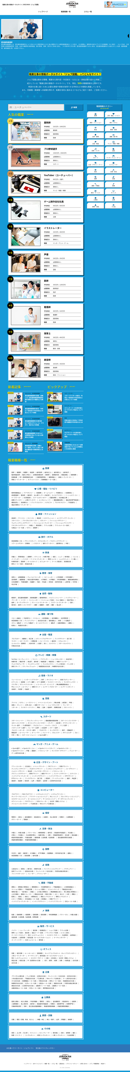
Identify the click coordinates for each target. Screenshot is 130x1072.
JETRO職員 (41, 853)
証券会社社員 (29, 871)
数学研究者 (58, 582)
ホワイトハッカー (17, 801)
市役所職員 (33, 1001)
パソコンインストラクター (20, 804)
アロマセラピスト (60, 502)
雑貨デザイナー (46, 773)
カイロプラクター (57, 495)
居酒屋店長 (67, 561)
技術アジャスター (17, 871)
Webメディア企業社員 (47, 804)
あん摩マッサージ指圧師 (42, 495)
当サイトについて (38, 1064)
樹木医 (14, 605)
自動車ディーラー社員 (43, 986)
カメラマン (52, 643)
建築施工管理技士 (23, 887)
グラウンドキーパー (69, 723)
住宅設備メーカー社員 (32, 899)
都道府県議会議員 (17, 837)
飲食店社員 (28, 564)
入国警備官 (69, 817)
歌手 (42, 680)
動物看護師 (33, 598)
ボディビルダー (67, 733)
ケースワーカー (16, 498)
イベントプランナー (39, 766)
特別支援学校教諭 (33, 579)
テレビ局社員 (60, 664)
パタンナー (43, 520)
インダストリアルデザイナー (55, 769)
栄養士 (14, 557)
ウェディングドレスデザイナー (21, 523)
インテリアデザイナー (39, 776)
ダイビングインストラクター (37, 723)
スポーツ (95, 157)
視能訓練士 (64, 475)
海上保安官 (53, 817)
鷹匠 (52, 605)
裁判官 (50, 833)
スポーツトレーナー (18, 721)
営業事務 (35, 915)
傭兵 (74, 1033)
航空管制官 (64, 618)
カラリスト (73, 773)
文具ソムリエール (30, 940)
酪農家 (42, 605)
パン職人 (74, 559)
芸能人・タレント (17, 705)
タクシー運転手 (16, 623)
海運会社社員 (22, 625)
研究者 (51, 582)
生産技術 (14, 937)
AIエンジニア (54, 796)
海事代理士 (41, 835)
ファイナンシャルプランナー (53, 869)
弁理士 (14, 835)
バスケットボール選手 (19, 728)
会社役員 (75, 960)
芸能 (113, 150)
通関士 (70, 623)
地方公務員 (24, 1001)
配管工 (14, 897)
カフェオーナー (45, 561)
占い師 (19, 1033)
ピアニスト (15, 682)
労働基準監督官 (58, 835)
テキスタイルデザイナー (19, 525)
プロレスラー (56, 733)
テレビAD (70, 664)
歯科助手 (66, 472)
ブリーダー (15, 600)
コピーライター (24, 641)
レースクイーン (31, 702)
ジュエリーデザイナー (18, 771)
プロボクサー (43, 730)
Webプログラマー (28, 794)
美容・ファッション (95, 122)
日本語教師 (15, 582)
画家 (68, 778)
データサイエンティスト (65, 799)
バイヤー (14, 930)
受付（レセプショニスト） (36, 935)
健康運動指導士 (59, 500)
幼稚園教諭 (21, 577)
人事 (45, 960)
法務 (49, 835)
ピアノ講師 (31, 682)
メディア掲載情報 (94, 1064)
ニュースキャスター (57, 659)
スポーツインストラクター (69, 721)
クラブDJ (14, 684)
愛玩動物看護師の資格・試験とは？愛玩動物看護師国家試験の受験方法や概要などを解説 (34, 398)
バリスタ (25, 559)
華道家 (38, 781)
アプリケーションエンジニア (38, 796)
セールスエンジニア (34, 799)
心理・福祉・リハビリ (113, 114)
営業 (13, 953)
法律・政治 (113, 171)
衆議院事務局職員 (17, 840)
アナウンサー (44, 659)
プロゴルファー (38, 725)
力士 (76, 733)
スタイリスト (16, 520)
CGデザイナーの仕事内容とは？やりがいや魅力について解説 (73, 434)
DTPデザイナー (69, 776)
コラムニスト (62, 641)
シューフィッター (25, 930)
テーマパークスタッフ (19, 935)
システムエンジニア (42, 794)
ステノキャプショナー (29, 666)
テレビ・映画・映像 (113, 143)
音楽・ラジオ (95, 150)
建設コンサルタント (47, 897)
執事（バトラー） (17, 1035)
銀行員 (30, 869)
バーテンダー (16, 559)
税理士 (23, 869)
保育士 (47, 333)
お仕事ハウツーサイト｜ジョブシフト (20, 1048)
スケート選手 (54, 728)
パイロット (36, 618)
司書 (38, 582)
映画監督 (43, 662)
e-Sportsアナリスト (18, 751)
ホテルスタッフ (43, 541)
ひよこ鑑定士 (60, 600)
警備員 (26, 819)
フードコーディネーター (38, 559)
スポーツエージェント (29, 735)
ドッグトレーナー (71, 598)
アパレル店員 (48, 525)
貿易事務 (27, 856)
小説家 (39, 643)
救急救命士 (37, 817)
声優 (46, 254)
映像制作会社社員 (58, 666)
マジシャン (33, 1033)
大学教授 (44, 579)
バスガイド (36, 543)
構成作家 (22, 662)
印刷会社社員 (16, 646)
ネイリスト (30, 518)
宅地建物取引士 (46, 887)
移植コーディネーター (18, 480)
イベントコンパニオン (45, 702)
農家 (35, 605)
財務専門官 (70, 1004)
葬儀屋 (63, 1019)
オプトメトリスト (33, 480)
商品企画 (14, 960)
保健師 (25, 472)
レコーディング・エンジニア (45, 684)
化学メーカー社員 (30, 983)
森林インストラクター (25, 605)
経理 (50, 960)
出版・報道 (95, 143)
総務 (55, 960)
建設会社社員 (38, 894)
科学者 (75, 582)
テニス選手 (63, 725)
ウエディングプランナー (58, 541)
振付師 (58, 723)
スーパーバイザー (17, 940)
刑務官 (62, 817)
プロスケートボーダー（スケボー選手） (24, 730)
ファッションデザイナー (57, 520)
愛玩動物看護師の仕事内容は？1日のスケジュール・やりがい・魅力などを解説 (34, 423)
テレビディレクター (34, 664)
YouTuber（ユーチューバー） (59, 175)
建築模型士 (35, 887)
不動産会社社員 (67, 889)
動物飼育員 (43, 598)
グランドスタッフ (30, 541)
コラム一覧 (88, 12)
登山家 (59, 605)
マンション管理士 (17, 889)
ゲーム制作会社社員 (54, 201)
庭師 (13, 602)
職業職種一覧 (66, 12)
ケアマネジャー (28, 493)
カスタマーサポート (53, 935)
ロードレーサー (24, 733)
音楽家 (14, 689)
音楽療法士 (24, 502)
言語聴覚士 (68, 493)
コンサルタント (30, 1035)
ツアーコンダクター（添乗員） (21, 543)
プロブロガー (16, 639)
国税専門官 (60, 1004)
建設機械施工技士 (56, 892)
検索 (74, 107)
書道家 (14, 781)
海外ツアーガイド (48, 543)
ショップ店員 (53, 930)
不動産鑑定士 (57, 887)
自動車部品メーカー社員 (19, 988)
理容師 (39, 518)
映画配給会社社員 (44, 666)
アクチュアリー (69, 869)
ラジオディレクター (70, 682)
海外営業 (35, 856)
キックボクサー (55, 730)
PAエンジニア (16, 687)
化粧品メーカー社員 (18, 528)
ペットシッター (34, 600)
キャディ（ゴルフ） (51, 725)
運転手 (53, 623)
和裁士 (31, 525)
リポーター (15, 707)
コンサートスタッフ (66, 687)
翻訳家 (25, 853)
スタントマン (68, 707)
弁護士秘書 (21, 833)
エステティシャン (48, 518)
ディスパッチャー (30, 621)
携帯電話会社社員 (48, 988)
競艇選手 (14, 733)
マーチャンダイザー (60, 937)
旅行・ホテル (113, 122)
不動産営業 (28, 889)
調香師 (35, 528)
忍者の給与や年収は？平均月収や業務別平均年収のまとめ (73, 421)
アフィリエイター (17, 766)
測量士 (32, 892)
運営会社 (61, 1064)
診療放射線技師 (38, 475)
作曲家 (27, 689)
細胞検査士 (52, 477)
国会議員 (74, 835)
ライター (14, 641)
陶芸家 (74, 778)
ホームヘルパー (49, 493)
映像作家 (14, 662)
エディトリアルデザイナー (44, 639)
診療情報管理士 (41, 477)
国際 (95, 178)
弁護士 (14, 833)
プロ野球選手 (50, 148)
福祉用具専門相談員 (72, 500)
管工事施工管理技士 (70, 892)
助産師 (32, 472)
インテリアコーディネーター (21, 776)
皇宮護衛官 (28, 817)
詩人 (45, 643)
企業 (113, 199)
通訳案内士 (59, 543)
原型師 (48, 778)
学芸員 (44, 582)
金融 (113, 178)
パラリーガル (32, 833)
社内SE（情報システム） (58, 801)
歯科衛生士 (57, 472)
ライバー (35, 659)
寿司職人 (67, 557)
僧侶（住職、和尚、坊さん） (26, 1019)
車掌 (59, 621)
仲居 (67, 543)
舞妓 (38, 707)
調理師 (30, 557)
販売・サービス (95, 192)
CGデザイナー (29, 801)
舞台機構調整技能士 (62, 684)
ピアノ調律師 (41, 682)
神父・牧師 (50, 1019)
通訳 (19, 853)
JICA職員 (33, 853)
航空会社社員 (42, 621)
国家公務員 (15, 1001)
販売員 (35, 930)
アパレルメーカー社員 (62, 525)
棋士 (18, 735)
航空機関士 (55, 618)
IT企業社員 (34, 804)
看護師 (47, 307)
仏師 (32, 781)
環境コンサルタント (62, 897)
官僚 (25, 1006)
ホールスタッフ (32, 561)
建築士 (14, 887)
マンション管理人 (40, 889)
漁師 (47, 605)
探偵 (13, 1033)
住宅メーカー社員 (70, 901)
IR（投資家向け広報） (34, 960)
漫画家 (34, 751)
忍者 (62, 1033)
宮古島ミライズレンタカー (45, 1048)
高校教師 (14, 579)
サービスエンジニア (49, 799)
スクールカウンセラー (40, 498)
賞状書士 (55, 1033)
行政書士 (21, 835)
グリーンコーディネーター (40, 602)
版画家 (20, 781)
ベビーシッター (49, 577)
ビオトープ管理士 (17, 899)
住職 (13, 1019)
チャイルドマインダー (35, 577)
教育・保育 (113, 129)
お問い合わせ (83, 1064)
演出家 (30, 662)
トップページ (43, 12)
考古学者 (14, 584)
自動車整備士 (62, 623)
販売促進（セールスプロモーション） (39, 937)
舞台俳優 (57, 702)
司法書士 (71, 833)
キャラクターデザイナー (59, 751)
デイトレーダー (42, 874)
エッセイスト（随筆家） (19, 643)
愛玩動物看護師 (6, 42)
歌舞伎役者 (57, 707)
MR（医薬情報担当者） (27, 477)
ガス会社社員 (16, 981)
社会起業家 (70, 1035)
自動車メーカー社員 (58, 986)
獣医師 (14, 598)
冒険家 (68, 1033)
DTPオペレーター (17, 778)
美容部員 (39, 525)
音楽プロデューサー (66, 680)
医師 (46, 280)
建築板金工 (34, 897)
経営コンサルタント (43, 1035)
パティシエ (37, 557)
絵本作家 (32, 643)
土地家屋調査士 (69, 887)
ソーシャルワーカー (71, 495)
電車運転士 (52, 621)
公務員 (96, 199)
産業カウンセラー (17, 500)
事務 (113, 185)
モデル (28, 528)
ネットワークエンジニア (19, 796)
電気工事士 (48, 894)
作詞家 (20, 689)
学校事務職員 (61, 579)
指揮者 (23, 682)
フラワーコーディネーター (59, 602)
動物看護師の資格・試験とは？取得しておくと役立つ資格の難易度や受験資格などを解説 (34, 448)
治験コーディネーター (65, 477)
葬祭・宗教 (95, 206)
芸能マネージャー (40, 705)
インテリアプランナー (55, 776)
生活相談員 (27, 498)
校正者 (31, 639)
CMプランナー (52, 766)
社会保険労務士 (31, 835)
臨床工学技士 (26, 475)
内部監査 (67, 960)
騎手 (63, 730)
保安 (95, 171)
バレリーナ (46, 733)
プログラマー (16, 794)
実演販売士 (43, 930)
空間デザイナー (64, 766)
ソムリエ (75, 557)
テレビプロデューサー (19, 664)
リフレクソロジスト (36, 502)
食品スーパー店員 (37, 933)
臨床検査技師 (16, 475)
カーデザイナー (71, 769)
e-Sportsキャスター (63, 748)
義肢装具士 (15, 502)
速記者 (54, 641)
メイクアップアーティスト (65, 518)
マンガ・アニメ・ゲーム (113, 157)
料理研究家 (15, 561)
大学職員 (52, 579)
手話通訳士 (71, 502)
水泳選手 (44, 728)
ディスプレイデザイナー (19, 769)
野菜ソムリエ (52, 559)
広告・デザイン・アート (95, 164)
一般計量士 (24, 892)
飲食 (95, 129)
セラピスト (48, 502)
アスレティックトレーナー (34, 721)
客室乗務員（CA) (17, 541)
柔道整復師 (15, 495)
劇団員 (64, 702)
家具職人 (44, 899)
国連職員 (50, 853)
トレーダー (31, 874)
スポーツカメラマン (64, 643)
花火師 (25, 1033)
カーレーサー (36, 733)
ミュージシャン (16, 680)
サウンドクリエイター (27, 684)
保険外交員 (37, 869)
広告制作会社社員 (55, 781)
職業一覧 (47, 1064)
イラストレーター (53, 228)
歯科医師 (39, 472)
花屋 (71, 602)
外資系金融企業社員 (61, 871)
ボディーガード (16, 819)
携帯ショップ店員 (17, 933)
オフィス (113, 192)
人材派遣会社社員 (17, 978)
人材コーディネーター (18, 956)
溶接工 (20, 897)
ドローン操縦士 (16, 618)
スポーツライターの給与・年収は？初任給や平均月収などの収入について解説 (73, 397)
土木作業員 (15, 894)
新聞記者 (34, 641)
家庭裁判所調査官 (60, 833)
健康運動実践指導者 (52, 721)
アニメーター (73, 751)
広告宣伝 (28, 766)
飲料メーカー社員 (17, 564)
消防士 (20, 817)
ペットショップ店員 (47, 600)
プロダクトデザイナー (36, 769)
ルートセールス (29, 953)
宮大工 (62, 894)
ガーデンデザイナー (23, 602)
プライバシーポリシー (72, 1064)
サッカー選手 (16, 725)
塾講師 (32, 582)
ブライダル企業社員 (18, 976)
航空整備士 (45, 618)
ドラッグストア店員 (51, 933)
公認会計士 (15, 869)
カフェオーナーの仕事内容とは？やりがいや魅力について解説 (73, 410)
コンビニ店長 (64, 933)
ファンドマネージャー (18, 874)
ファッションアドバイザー (63, 523)
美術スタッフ (16, 666)
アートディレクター (58, 778)
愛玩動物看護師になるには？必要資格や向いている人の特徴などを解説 (34, 435)
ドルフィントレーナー (56, 598)
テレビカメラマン (48, 664)
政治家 (67, 835)
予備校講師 (24, 582)
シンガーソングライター (31, 680)
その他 (114, 206)
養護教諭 (22, 579)
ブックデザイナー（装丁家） (64, 639)
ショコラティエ (63, 559)
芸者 (43, 707)
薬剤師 (47, 122)
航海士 (14, 625)
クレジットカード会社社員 (44, 871)
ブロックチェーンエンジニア (69, 796)
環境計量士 (15, 892)
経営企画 (22, 960)
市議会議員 (28, 837)
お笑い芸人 (28, 705)
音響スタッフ (36, 687)
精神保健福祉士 (16, 493)
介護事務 (38, 493)
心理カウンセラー (30, 500)
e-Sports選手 (42, 735)
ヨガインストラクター (18, 723)
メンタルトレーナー (45, 500)
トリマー (23, 600)
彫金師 (30, 771)
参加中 (102, 1064)
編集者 (24, 639)
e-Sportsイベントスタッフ (46, 748)
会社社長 (14, 963)
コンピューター (113, 164)
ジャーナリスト (44, 641)
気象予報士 (70, 600)
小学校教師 (59, 577)
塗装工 (27, 897)
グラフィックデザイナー (19, 773)
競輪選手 (70, 730)
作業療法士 (59, 493)
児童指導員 (52, 498)
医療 (95, 114)
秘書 (13, 915)
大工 (56, 894)
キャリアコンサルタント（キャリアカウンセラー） (61, 953)
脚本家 (36, 662)
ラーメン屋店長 (57, 561)
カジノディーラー (44, 1033)
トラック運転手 (29, 623)
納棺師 (70, 1019)
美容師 (47, 359)
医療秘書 (14, 477)
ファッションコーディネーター (43, 523)
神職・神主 (40, 1019)
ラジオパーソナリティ (54, 682)
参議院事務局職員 (30, 840)
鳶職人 (74, 894)
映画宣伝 (51, 662)
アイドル (14, 702)
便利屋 (41, 940)
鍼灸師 (30, 495)
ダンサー (51, 723)
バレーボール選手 (33, 728)
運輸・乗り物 (113, 136)
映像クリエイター (62, 662)
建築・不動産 (95, 185)
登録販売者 (55, 475)
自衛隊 (46, 817)
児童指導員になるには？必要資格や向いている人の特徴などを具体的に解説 (73, 447)
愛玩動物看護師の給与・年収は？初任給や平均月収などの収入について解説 (34, 410)
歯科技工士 (48, 472)
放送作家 (69, 659)
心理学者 (67, 582)
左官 (67, 894)
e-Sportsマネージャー (29, 748)
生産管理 (65, 935)
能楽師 (50, 707)
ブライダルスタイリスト (30, 520)
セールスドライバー (42, 623)
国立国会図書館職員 (35, 1006)
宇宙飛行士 (27, 618)
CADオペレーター (42, 801)
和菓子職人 (46, 557)
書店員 (27, 933)
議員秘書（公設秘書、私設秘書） (45, 837)
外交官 (14, 853)
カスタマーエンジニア (19, 799)
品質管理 (22, 937)
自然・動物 (95, 136)
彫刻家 (27, 781)
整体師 (23, 495)
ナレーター (66, 705)
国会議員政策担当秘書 (65, 837)
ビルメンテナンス (53, 889)
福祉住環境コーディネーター (21, 505)
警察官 (14, 817)
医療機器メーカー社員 (48, 480)
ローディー (25, 687)
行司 (13, 735)
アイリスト (21, 518)
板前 (54, 557)
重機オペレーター (26, 894)
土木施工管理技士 (42, 892)
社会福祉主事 (63, 498)
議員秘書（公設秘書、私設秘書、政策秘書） (26, 917)
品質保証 (73, 935)
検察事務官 (41, 833)
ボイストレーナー (52, 680)
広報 (47, 958)
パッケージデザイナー (61, 773)
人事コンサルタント (58, 1035)
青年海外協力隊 (60, 853)
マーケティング (33, 956)
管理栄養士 (21, 557)
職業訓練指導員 (73, 579)
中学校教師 (69, 577)
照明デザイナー (34, 773)
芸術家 (45, 781)
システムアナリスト (57, 794)
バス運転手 (66, 621)
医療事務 (73, 475)
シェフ (60, 557)
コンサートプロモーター (50, 687)
